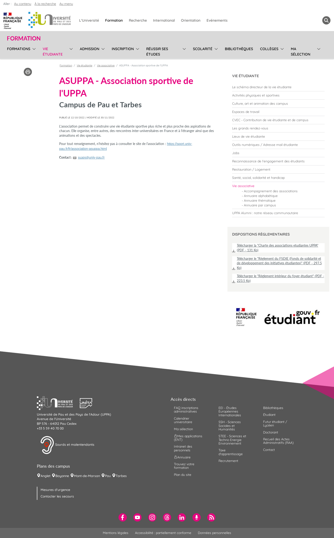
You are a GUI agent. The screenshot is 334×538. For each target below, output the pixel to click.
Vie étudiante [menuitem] (53, 51)
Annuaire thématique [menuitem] (260, 200)
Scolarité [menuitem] (202, 49)
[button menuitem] (326, 20)
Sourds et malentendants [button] (67, 445)
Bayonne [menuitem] (62, 476)
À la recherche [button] (45, 4)
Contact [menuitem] (269, 450)
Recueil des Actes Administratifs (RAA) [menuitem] (278, 441)
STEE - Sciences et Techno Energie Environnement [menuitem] (232, 440)
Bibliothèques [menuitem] (239, 49)
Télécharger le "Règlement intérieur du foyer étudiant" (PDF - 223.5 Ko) (280, 278)
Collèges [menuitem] (269, 49)
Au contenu (22, 4)
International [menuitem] (164, 20)
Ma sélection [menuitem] (300, 51)
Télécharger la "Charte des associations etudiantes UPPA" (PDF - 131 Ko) (277, 247)
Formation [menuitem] (114, 20)
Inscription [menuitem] (123, 49)
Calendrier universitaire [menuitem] (183, 420)
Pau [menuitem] (108, 476)
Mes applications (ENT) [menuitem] (188, 438)
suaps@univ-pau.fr (91, 157)
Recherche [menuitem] (138, 20)
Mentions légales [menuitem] (115, 533)
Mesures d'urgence (55, 490)
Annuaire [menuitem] (182, 457)
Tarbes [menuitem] (121, 476)
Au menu (66, 4)
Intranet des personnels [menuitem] (183, 448)
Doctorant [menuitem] (270, 432)
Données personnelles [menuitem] (214, 533)
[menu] (33, 51)
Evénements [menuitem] (217, 20)
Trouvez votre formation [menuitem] (184, 466)
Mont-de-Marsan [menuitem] (87, 476)
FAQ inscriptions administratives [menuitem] (186, 410)
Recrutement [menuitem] (228, 461)
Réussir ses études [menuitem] (157, 51)
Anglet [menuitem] (45, 476)
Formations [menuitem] (18, 49)
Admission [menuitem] (89, 49)
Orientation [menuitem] (190, 20)
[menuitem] (278, 87)
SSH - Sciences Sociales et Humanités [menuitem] (230, 425)
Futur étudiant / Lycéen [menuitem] (275, 423)
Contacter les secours (57, 496)
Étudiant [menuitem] (269, 415)
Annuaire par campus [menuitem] (260, 205)
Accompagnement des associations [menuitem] (271, 191)
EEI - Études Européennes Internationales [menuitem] (230, 411)
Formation (66, 65)
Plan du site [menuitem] (182, 475)
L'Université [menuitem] (89, 20)
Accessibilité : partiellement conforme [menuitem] (163, 533)
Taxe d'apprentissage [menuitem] (231, 452)
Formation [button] (24, 38)
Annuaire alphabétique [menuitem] (261, 196)
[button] (58, 402)
